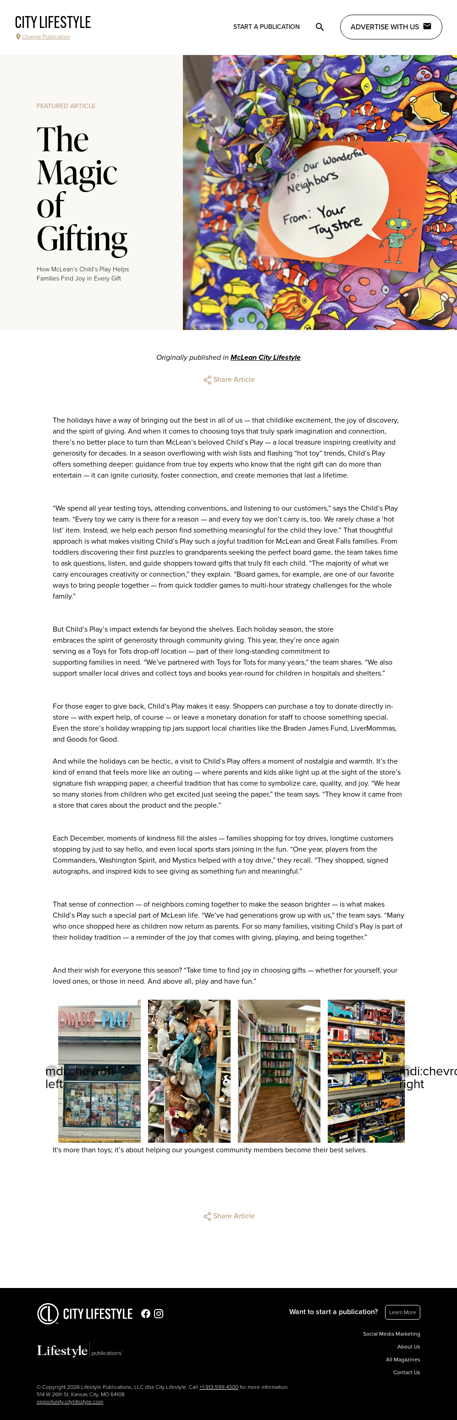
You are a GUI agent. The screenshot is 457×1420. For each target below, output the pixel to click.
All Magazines (403, 1359)
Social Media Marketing (391, 1334)
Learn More (402, 1312)
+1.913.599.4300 (218, 1387)
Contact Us (406, 1372)
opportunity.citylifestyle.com (70, 1401)
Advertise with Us (391, 27)
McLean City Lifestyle (266, 357)
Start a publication (266, 27)
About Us (408, 1346)
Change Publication (42, 36)
